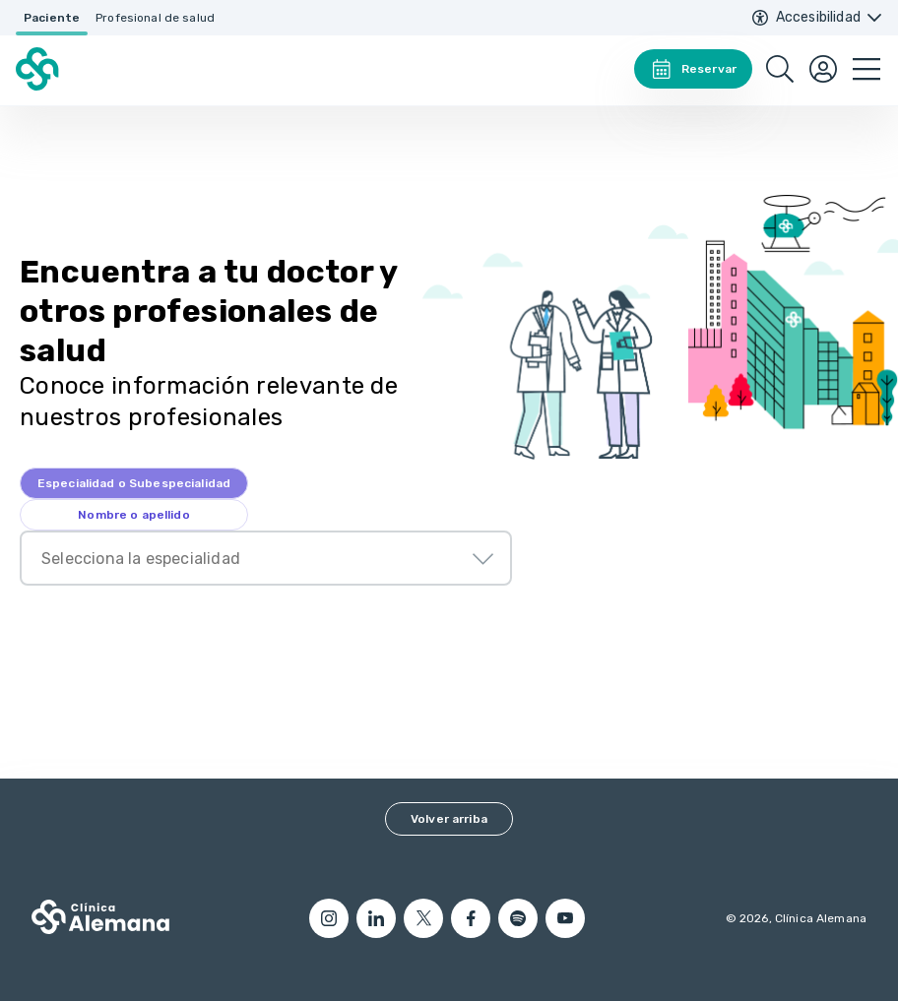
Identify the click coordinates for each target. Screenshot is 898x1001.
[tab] (134, 483)
